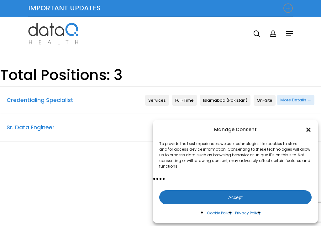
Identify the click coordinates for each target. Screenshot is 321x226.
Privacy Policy (248, 213)
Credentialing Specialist (40, 100)
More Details (295, 100)
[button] (308, 129)
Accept (235, 197)
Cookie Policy (219, 213)
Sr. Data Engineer (31, 127)
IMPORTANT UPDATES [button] (160, 8)
